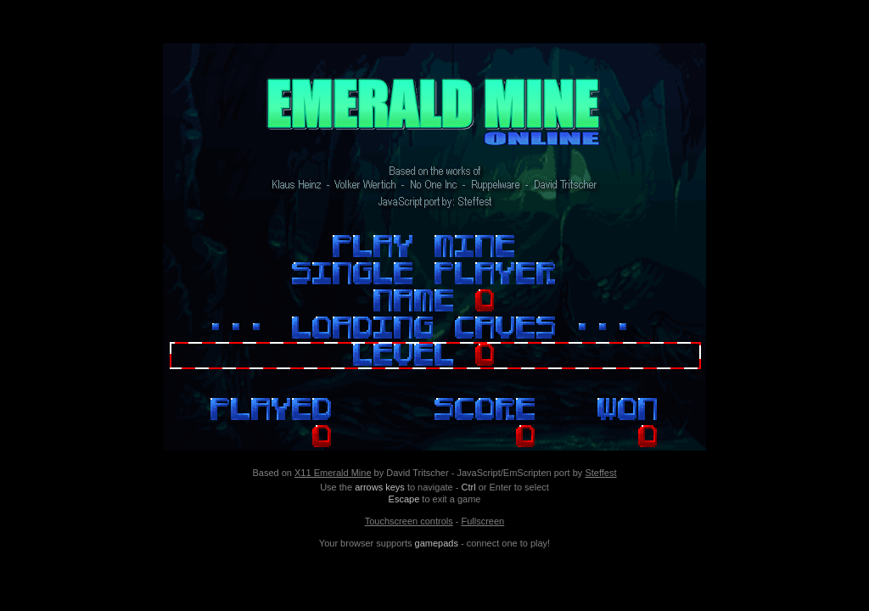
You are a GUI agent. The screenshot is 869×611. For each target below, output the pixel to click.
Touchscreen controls (409, 521)
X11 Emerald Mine (333, 473)
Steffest (600, 473)
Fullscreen (482, 521)
